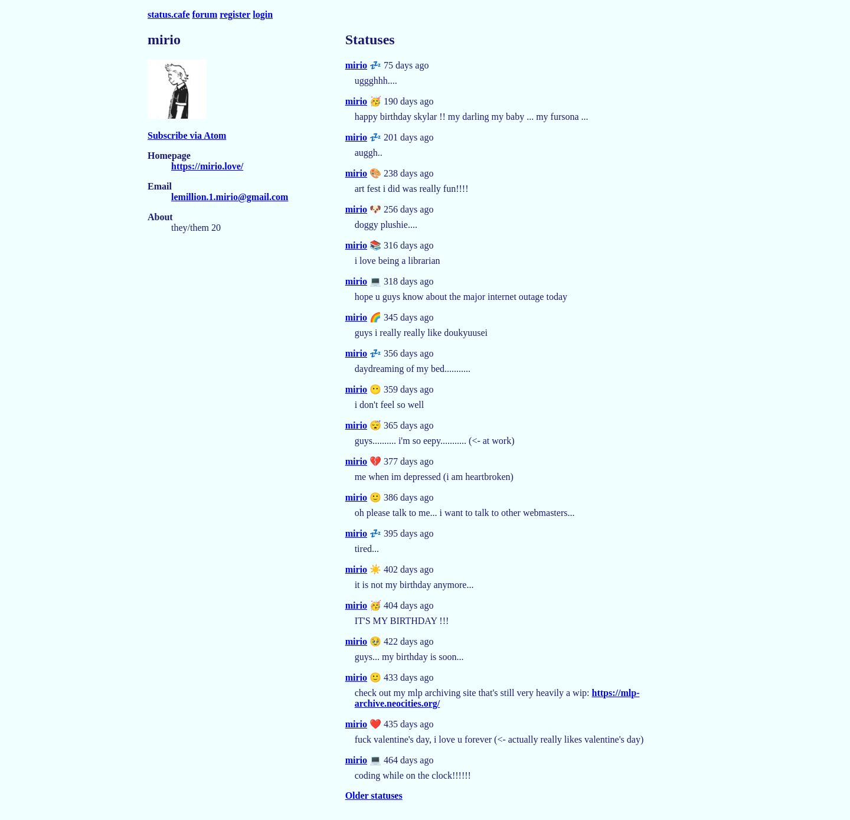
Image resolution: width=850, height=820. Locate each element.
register (235, 14)
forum (205, 14)
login (263, 14)
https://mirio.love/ (207, 166)
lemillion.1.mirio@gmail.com (229, 197)
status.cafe (169, 14)
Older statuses (374, 795)
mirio (356, 65)
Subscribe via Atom (187, 135)
